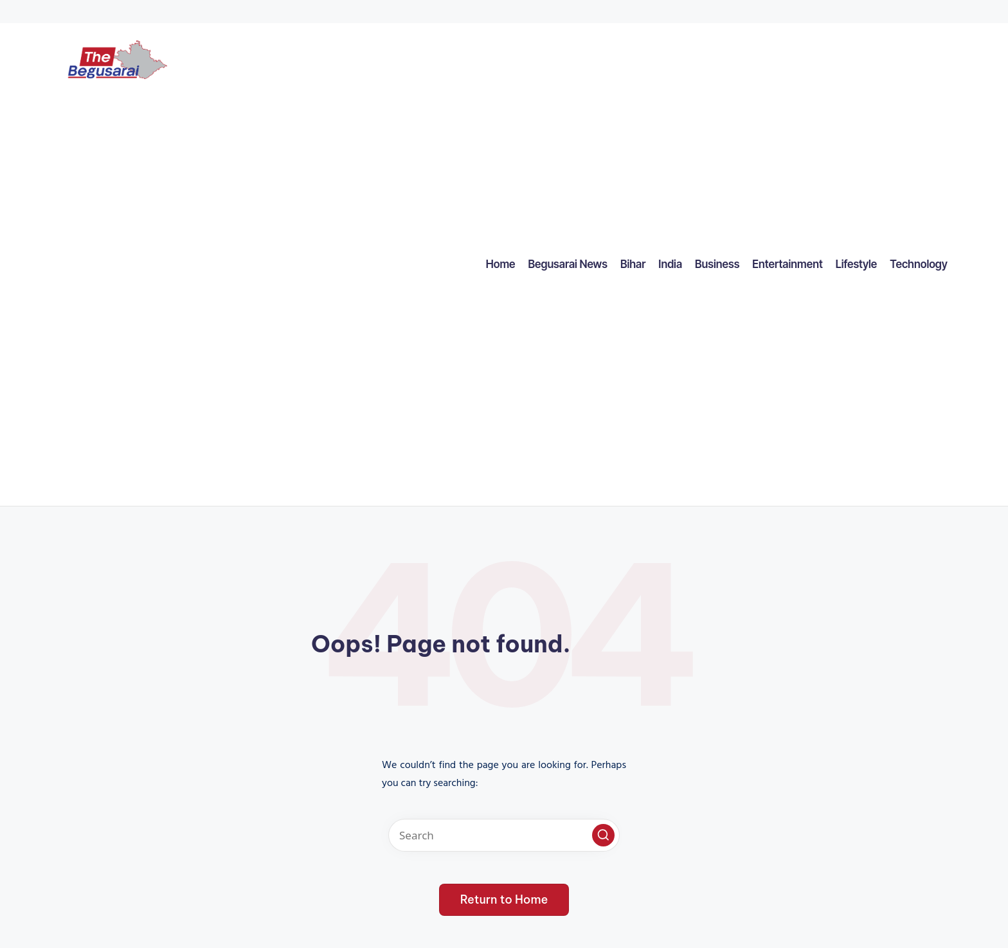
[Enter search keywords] (504, 835)
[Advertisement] (117, 295)
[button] (603, 835)
